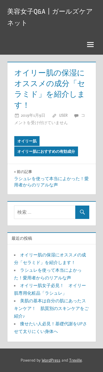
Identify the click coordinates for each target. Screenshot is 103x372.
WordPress (51, 360)
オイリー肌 (27, 141)
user (63, 115)
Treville (75, 360)
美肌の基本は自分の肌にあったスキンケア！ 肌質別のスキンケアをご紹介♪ (51, 308)
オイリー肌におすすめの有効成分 (46, 151)
